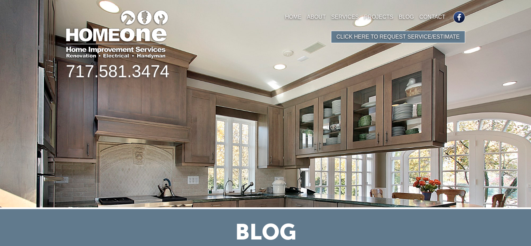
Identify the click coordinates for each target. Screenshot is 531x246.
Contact (432, 17)
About (316, 17)
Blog (406, 17)
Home (293, 17)
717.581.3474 (117, 71)
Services (345, 17)
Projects (378, 17)
